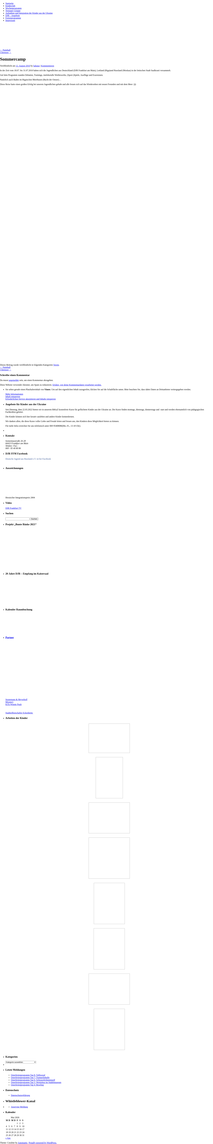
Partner (9, 637)
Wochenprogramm (13, 8)
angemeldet (14, 380)
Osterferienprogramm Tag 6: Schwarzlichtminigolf (33, 1080)
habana (36, 66)
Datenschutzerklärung (20, 1095)
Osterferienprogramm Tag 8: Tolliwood (28, 1075)
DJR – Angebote (12, 15)
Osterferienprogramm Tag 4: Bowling (27, 1085)
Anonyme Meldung (19, 1107)
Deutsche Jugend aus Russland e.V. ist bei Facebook (28, 459)
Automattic (23, 1143)
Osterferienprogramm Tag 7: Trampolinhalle (30, 1077)
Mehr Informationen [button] (14, 394)
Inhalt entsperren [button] (12, 396)
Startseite (9, 3)
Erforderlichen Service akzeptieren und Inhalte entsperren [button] (30, 399)
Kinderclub (10, 6)
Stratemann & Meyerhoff (16, 699)
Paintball (5, 50)
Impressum (10, 20)
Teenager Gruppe (12, 11)
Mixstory (9, 702)
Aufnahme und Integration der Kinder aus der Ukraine (29, 13)
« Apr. (8, 1138)
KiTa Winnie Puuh (13, 704)
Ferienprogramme (13, 18)
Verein (56, 365)
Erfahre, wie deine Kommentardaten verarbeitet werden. (77, 385)
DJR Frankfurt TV (13, 508)
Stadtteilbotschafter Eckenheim (27, 713)
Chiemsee (5, 52)
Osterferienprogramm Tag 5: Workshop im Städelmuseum (36, 1082)
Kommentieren (47, 66)
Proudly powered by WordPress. (43, 1143)
